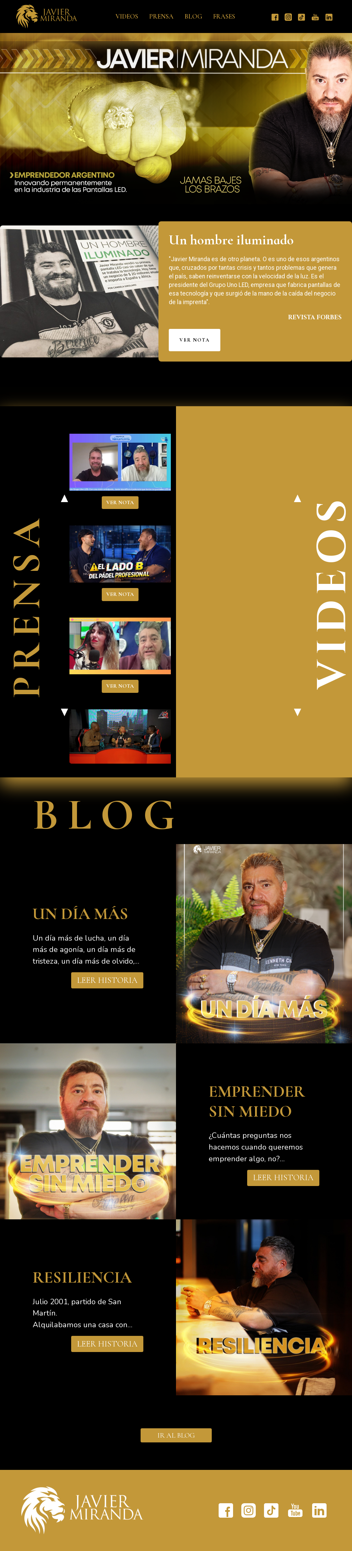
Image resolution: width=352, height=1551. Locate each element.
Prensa (161, 16)
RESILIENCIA (82, 1277)
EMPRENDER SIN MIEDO (257, 1101)
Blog (193, 16)
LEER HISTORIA (107, 980)
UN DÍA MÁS (80, 914)
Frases (224, 16)
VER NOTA (194, 340)
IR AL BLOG (176, 1435)
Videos (127, 16)
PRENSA (26, 605)
